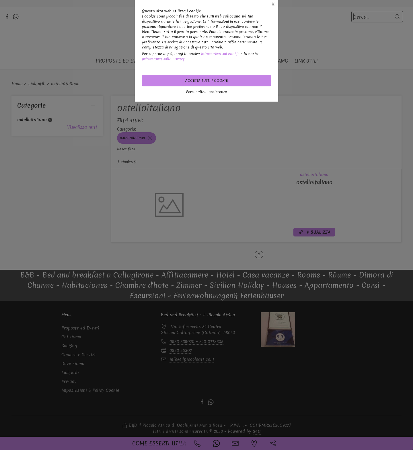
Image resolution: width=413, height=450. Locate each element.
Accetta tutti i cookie (206, 80)
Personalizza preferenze (206, 91)
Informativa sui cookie (220, 53)
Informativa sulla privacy (163, 59)
